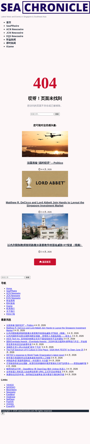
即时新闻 (11, 43)
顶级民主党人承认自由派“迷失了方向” (23, 347)
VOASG (10, 404)
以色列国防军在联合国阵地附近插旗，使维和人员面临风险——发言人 (39, 336)
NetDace (10, 399)
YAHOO (10, 385)
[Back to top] (2, 413)
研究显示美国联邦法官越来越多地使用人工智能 (28, 358)
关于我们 (10, 311)
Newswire (10, 392)
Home (9, 288)
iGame (10, 46)
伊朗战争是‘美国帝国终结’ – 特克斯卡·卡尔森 (27, 360)
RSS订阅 (10, 314)
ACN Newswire (14, 29)
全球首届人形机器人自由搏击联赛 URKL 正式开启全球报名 (33, 372)
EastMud (10, 394)
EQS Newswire (14, 36)
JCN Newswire (14, 32)
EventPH (10, 406)
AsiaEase (10, 397)
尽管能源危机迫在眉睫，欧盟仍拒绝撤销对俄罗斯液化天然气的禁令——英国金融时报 (46, 363)
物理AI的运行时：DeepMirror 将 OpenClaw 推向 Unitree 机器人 (36, 369)
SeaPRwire (12, 25)
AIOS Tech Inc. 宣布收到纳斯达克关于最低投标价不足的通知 (34, 339)
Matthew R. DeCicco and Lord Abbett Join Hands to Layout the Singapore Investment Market (45, 204)
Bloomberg (11, 390)
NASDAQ (10, 387)
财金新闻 (11, 39)
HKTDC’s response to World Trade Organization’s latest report (35, 355)
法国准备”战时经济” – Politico (45, 162)
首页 (8, 22)
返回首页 (45, 262)
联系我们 (10, 308)
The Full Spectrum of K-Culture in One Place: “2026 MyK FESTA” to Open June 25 (44, 350)
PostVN (9, 401)
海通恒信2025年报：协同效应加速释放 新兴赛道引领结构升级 (35, 374)
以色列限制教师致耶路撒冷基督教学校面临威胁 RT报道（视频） (45, 245)
